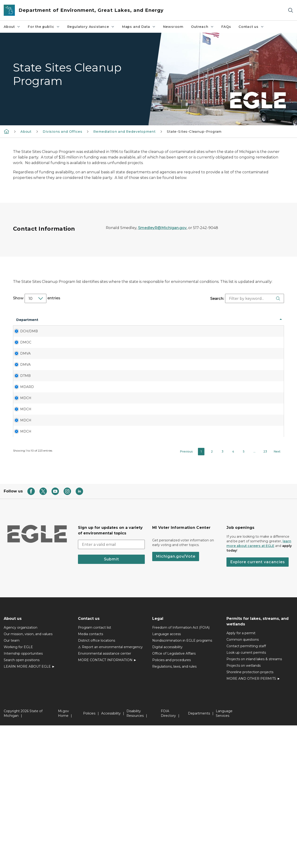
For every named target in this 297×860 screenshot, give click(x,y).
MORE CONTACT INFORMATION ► (107, 794)
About (12, 27)
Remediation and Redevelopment (124, 131)
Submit (111, 694)
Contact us (251, 27)
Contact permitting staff (246, 781)
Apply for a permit (240, 768)
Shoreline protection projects (249, 807)
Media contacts (90, 768)
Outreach (202, 27)
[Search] (290, 10)
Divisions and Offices (62, 131)
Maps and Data (139, 27)
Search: (247, 298)
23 (265, 586)
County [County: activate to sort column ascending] (110, 324)
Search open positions (21, 794)
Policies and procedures (171, 794)
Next (277, 586)
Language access (166, 768)
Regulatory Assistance (91, 27)
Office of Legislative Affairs (174, 788)
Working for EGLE (18, 781)
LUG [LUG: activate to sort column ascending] (133, 324)
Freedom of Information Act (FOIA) (181, 762)
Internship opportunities (23, 788)
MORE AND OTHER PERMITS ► (253, 813)
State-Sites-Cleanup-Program (194, 131)
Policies (89, 848)
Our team (11, 775)
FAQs (226, 27)
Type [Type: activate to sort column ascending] (220, 324)
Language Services (224, 848)
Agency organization (20, 762)
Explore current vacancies (257, 696)
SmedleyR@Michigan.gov (162, 228)
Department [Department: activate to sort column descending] (27, 324)
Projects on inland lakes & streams (254, 794)
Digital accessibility (167, 781)
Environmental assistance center (104, 788)
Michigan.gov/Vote (175, 691)
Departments (199, 848)
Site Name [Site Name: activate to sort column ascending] (57, 324)
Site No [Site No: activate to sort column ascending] (202, 324)
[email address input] (111, 679)
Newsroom (173, 27)
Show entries (36, 298)
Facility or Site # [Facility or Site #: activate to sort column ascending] (158, 324)
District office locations (96, 775)
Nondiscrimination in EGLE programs (182, 775)
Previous (186, 586)
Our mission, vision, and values (28, 768)
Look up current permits (246, 787)
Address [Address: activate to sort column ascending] (86, 324)
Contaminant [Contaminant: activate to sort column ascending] (264, 324)
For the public (44, 27)
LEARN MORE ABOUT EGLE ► (29, 801)
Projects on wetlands (243, 800)
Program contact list (94, 762)
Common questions (242, 774)
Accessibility (111, 848)
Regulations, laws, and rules (174, 801)
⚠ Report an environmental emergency (110, 781)
